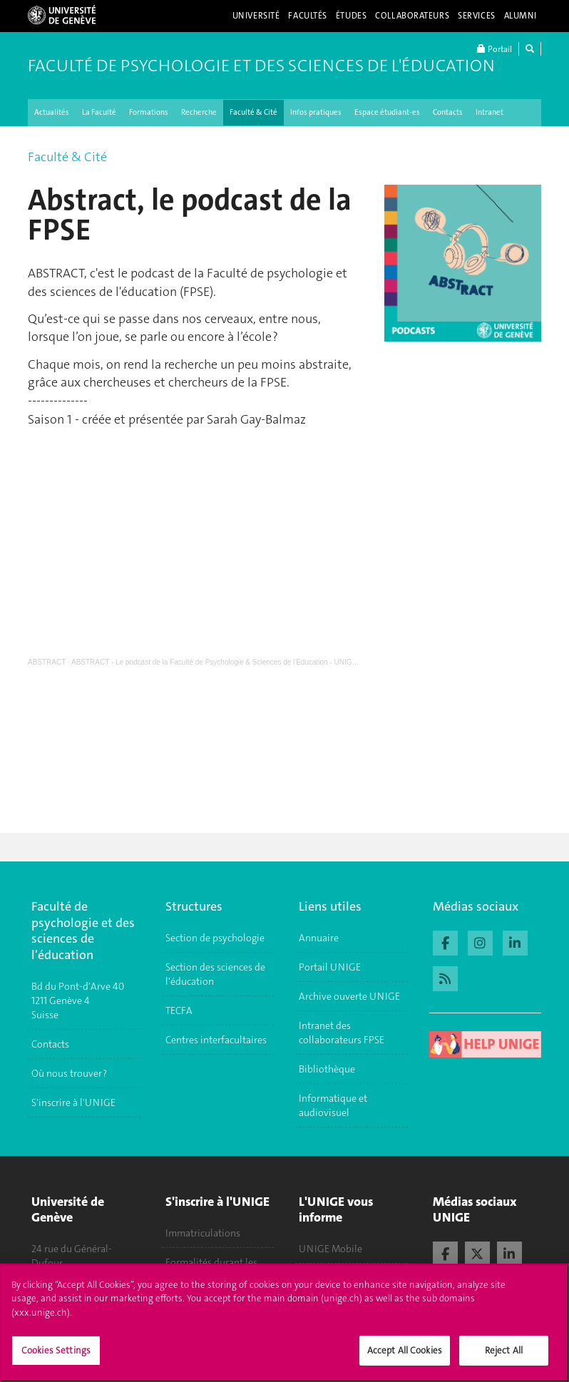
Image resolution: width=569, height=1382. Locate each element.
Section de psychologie (215, 937)
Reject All (504, 1350)
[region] (284, 1323)
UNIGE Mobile (330, 1248)
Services (477, 15)
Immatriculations (202, 1233)
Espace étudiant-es (387, 112)
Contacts (448, 112)
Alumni (520, 15)
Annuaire (319, 937)
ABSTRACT (47, 662)
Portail (494, 49)
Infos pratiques (316, 112)
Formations (148, 112)
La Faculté (99, 112)
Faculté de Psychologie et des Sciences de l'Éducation (261, 65)
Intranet (489, 112)
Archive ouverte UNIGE (349, 996)
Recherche (199, 112)
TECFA (179, 1010)
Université (256, 15)
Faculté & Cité (253, 112)
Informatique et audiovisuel (333, 1105)
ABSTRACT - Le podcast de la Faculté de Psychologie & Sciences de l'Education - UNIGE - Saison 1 (231, 662)
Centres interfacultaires (216, 1039)
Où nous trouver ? (69, 1073)
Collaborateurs (412, 15)
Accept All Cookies (404, 1350)
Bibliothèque (327, 1069)
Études (351, 15)
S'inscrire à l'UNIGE (73, 1102)
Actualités (51, 112)
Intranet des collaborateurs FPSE (341, 1032)
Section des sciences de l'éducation (215, 974)
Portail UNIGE (330, 967)
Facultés (307, 15)
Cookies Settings (56, 1350)
